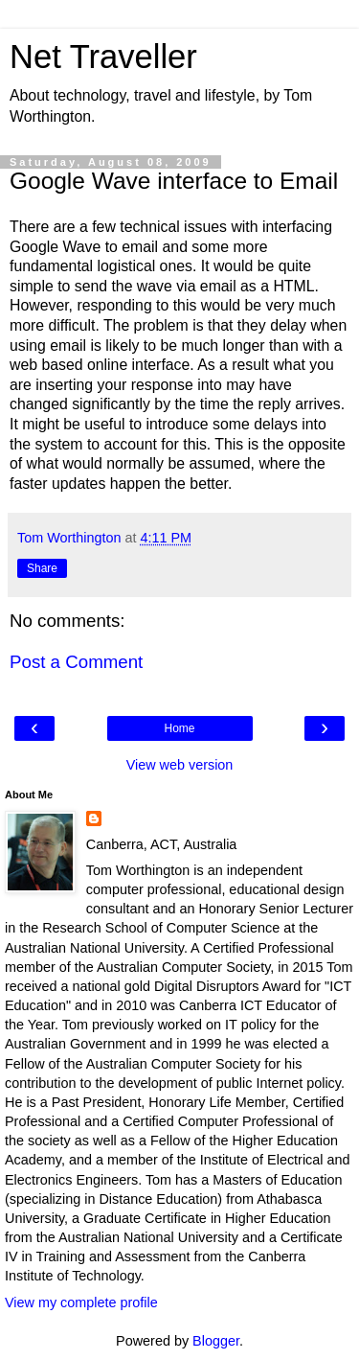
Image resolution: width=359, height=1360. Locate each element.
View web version (180, 764)
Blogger (215, 1340)
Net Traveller (103, 56)
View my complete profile (81, 1302)
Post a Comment (76, 662)
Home (179, 728)
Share (42, 568)
